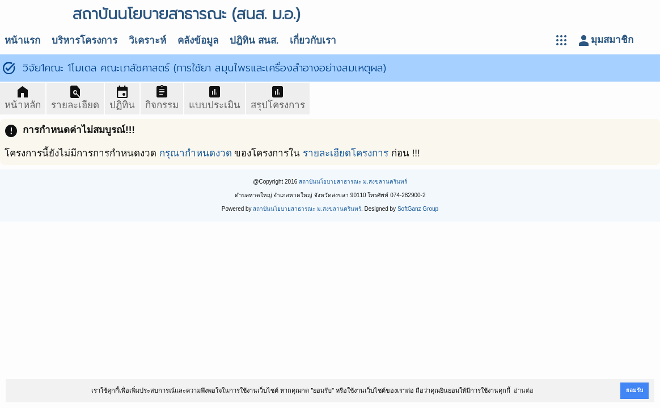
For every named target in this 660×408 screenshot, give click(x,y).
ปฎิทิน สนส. (254, 40)
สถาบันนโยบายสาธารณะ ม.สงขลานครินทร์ (353, 181)
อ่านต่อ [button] (524, 390)
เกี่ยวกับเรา (313, 40)
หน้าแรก (22, 40)
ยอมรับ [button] (634, 390)
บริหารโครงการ (84, 40)
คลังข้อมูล (197, 40)
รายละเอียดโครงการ (345, 153)
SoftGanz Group (417, 209)
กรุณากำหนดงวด (195, 153)
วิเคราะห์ (147, 40)
